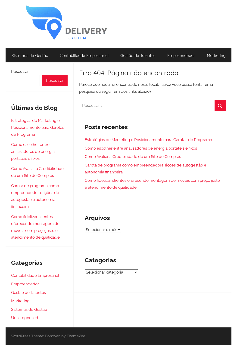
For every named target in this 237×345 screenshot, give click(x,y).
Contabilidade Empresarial (84, 55)
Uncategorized (24, 317)
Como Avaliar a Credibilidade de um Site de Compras (133, 156)
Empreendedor (181, 55)
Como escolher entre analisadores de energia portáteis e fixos (141, 148)
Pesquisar (20, 71)
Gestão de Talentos (138, 55)
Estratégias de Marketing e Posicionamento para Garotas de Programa (148, 139)
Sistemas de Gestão (30, 55)
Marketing (216, 55)
